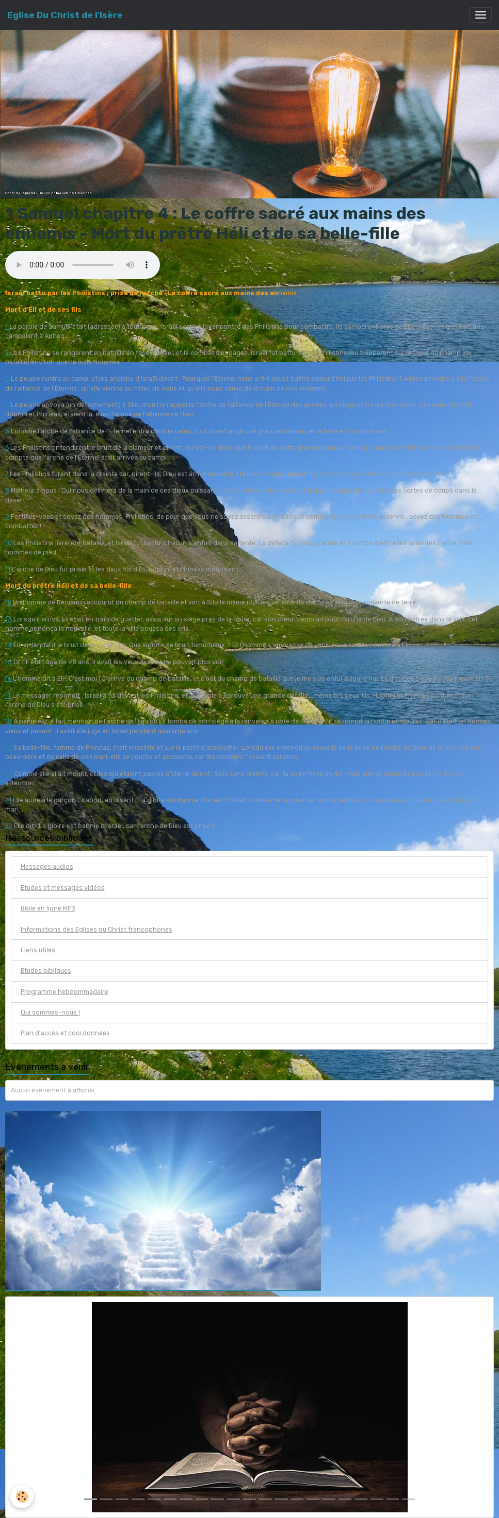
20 (9, 774)
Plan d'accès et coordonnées (65, 1033)
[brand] (65, 15)
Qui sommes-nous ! (50, 1012)
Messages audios (47, 866)
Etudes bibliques (46, 970)
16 (9, 678)
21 (9, 800)
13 (9, 619)
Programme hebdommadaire (64, 992)
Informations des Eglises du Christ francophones (96, 929)
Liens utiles (38, 950)
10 (8, 543)
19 (8, 747)
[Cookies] (22, 1496)
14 (8, 645)
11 (8, 569)
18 (8, 721)
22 (8, 826)
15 (9, 662)
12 (8, 602)
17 (8, 695)
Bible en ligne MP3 (48, 908)
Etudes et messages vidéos (63, 887)
